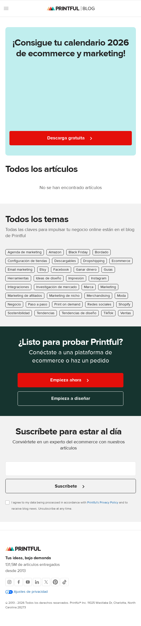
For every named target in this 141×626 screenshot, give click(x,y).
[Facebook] (19, 582)
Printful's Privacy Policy (102, 502)
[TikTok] (64, 582)
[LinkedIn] (37, 582)
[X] (46, 582)
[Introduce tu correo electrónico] (70, 469)
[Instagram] (9, 582)
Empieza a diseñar (70, 398)
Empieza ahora (70, 380)
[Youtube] (28, 582)
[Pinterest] (55, 582)
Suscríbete (70, 486)
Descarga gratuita (70, 138)
